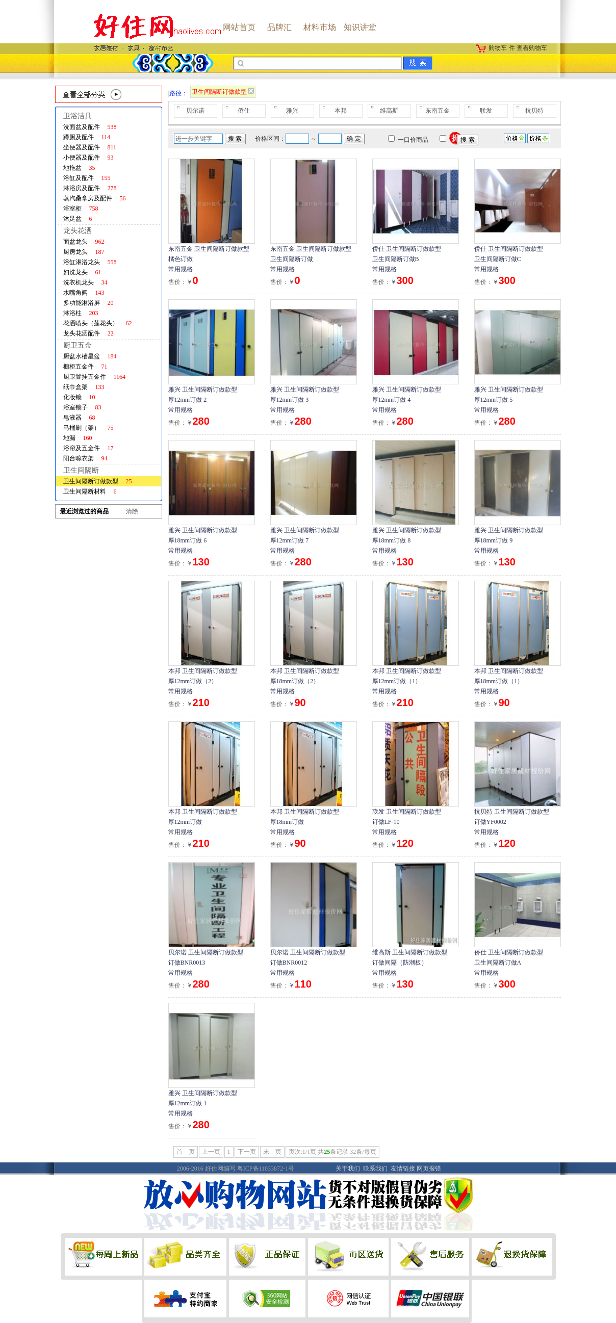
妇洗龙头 (82, 272)
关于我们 (348, 1168)
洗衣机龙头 (85, 282)
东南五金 (437, 110)
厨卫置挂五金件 (94, 376)
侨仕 (244, 110)
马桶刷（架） (88, 427)
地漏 (77, 438)
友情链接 (403, 1168)
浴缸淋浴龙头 (90, 262)
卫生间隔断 (81, 470)
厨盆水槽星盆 (90, 356)
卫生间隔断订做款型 (97, 481)
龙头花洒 (77, 231)
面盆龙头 (84, 241)
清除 (132, 511)
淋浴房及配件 (90, 188)
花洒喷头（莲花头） (97, 323)
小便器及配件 (88, 157)
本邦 (341, 110)
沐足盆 (77, 218)
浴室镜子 (82, 407)
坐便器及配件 (90, 147)
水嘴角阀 (84, 292)
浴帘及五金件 (88, 448)
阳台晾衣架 (85, 458)
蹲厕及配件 (87, 137)
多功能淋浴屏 (88, 302)
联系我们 (375, 1168)
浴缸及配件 (87, 177)
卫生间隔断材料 (90, 491)
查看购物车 (532, 47)
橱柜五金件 (85, 366)
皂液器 (79, 417)
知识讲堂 (360, 27)
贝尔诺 (195, 110)
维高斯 (389, 110)
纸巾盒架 (84, 387)
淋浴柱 (80, 313)
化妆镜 (79, 397)
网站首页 (239, 27)
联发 (486, 110)
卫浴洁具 (77, 116)
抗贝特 (534, 110)
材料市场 (319, 27)
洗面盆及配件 (90, 127)
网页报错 (429, 1168)
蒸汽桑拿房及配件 (94, 198)
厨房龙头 (84, 251)
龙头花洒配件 (88, 333)
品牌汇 (279, 27)
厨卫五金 (77, 345)
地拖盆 (79, 167)
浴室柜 (80, 208)
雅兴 (292, 110)
